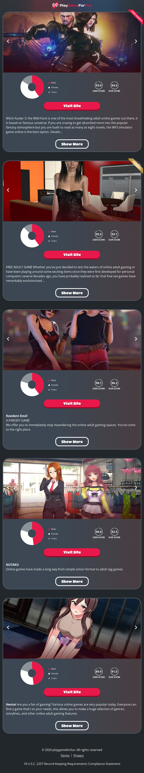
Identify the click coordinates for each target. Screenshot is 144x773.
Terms (65, 755)
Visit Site (72, 106)
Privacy (79, 755)
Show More (72, 144)
